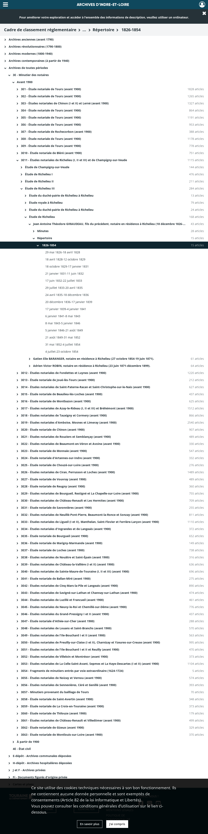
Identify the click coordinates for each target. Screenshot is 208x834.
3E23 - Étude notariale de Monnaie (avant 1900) (54, 451)
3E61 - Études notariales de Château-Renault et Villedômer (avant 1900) (71, 720)
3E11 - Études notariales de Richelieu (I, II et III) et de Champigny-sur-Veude (74, 160)
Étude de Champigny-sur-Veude (47, 167)
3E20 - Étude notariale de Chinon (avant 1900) (53, 429)
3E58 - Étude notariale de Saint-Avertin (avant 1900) (57, 699)
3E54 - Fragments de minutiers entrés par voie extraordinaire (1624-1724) (72, 671)
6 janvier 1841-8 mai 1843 (62, 316)
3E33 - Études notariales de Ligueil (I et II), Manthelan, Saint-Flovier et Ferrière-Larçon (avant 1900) (90, 522)
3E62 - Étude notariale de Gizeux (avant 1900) (52, 727)
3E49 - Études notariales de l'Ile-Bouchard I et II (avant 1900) (63, 635)
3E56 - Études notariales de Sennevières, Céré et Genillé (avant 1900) (68, 685)
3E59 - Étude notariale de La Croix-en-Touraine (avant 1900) (62, 706)
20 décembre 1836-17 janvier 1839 (68, 302)
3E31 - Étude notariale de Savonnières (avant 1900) (56, 508)
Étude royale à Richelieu (46, 202)
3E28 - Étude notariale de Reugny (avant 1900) (53, 486)
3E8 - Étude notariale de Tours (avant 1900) (51, 139)
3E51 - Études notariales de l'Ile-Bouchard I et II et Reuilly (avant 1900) (70, 649)
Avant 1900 (24, 82)
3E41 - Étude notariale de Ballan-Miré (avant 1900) (56, 578)
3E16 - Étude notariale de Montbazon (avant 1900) (56, 401)
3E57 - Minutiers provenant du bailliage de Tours (55, 692)
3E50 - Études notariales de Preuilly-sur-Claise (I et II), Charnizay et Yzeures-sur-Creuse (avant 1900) (90, 642)
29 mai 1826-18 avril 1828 (62, 252)
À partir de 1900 (28, 742)
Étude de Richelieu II (39, 181)
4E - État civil (22, 749)
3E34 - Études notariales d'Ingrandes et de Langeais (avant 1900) (66, 529)
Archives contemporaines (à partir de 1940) (39, 61)
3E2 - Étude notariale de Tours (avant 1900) (51, 96)
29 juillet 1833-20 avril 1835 (64, 288)
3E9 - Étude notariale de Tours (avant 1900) (51, 146)
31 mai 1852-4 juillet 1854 (62, 344)
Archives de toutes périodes (28, 68)
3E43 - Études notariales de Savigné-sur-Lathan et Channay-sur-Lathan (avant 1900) (79, 593)
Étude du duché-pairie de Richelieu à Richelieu (61, 195)
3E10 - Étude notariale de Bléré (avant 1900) (51, 153)
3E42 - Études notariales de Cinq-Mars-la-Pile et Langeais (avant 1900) (69, 586)
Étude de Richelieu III (40, 188)
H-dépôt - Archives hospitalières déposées (42, 763)
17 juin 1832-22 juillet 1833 (63, 281)
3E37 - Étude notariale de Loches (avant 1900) (52, 550)
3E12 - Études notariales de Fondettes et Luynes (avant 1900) (63, 373)
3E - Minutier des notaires (31, 75)
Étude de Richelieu (42, 217)
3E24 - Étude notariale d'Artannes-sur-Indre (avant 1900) (60, 458)
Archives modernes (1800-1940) (31, 54)
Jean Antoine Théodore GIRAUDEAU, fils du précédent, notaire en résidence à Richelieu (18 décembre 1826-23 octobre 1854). (120, 224)
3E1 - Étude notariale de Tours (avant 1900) (51, 89)
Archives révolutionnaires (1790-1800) (35, 46)
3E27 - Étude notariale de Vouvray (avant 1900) (53, 479)
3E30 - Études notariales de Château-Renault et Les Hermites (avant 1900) (72, 500)
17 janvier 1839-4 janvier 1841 (65, 309)
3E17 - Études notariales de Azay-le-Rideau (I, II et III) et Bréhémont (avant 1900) (77, 408)
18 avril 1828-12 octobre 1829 (65, 259)
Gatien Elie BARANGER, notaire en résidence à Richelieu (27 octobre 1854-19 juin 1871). (94, 359)
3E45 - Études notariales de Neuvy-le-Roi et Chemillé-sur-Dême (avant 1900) (74, 607)
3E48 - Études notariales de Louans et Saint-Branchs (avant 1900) (66, 628)
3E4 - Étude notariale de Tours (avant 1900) (51, 110)
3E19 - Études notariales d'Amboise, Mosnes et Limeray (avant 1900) (69, 422)
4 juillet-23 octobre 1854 (61, 351)
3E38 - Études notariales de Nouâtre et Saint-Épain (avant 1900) (65, 557)
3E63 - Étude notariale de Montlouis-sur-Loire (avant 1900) (62, 735)
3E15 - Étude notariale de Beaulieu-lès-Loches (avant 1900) (61, 394)
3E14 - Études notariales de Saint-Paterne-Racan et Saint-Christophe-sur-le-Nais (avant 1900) (85, 387)
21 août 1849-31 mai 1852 (62, 337)
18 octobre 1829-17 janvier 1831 (67, 266)
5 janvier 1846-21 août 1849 (64, 330)
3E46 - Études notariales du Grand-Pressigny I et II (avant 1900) (65, 614)
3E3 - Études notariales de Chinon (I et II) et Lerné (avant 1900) (65, 103)
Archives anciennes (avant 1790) (31, 39)
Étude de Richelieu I (39, 174)
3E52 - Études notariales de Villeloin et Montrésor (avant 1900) (64, 656)
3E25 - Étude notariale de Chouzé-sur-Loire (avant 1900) (60, 465)
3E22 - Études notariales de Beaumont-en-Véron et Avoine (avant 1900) (70, 444)
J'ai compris (117, 824)
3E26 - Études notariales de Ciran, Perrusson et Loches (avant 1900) (68, 472)
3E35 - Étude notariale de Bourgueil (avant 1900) (54, 536)
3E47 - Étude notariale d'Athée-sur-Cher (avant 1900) (57, 621)
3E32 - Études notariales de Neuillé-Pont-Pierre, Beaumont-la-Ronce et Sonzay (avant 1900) (84, 515)
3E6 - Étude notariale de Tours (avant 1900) (51, 124)
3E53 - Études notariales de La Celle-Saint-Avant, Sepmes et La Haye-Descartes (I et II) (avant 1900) (90, 664)
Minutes (43, 231)
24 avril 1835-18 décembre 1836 (67, 295)
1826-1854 (48, 245)
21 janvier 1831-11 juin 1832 (64, 273)
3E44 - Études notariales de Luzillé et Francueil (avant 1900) (62, 600)
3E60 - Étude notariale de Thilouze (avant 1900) (54, 713)
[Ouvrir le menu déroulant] (5, 4)
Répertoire (44, 238)
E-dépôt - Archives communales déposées (42, 756)
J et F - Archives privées (29, 770)
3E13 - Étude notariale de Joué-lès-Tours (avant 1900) (58, 380)
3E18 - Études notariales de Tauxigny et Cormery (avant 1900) (64, 415)
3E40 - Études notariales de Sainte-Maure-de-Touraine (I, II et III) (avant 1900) (75, 571)
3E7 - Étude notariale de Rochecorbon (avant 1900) (56, 132)
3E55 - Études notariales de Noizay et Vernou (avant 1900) (61, 678)
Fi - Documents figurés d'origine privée (40, 777)
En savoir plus (89, 824)
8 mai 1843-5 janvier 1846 (62, 323)
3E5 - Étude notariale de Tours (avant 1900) (51, 117)
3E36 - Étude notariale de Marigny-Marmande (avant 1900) (61, 543)
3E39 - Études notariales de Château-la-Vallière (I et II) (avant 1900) (67, 564)
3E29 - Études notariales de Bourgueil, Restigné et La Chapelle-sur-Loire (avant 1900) (80, 493)
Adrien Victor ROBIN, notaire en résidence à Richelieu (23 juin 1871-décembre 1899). (92, 366)
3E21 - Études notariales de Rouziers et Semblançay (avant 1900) (66, 437)
